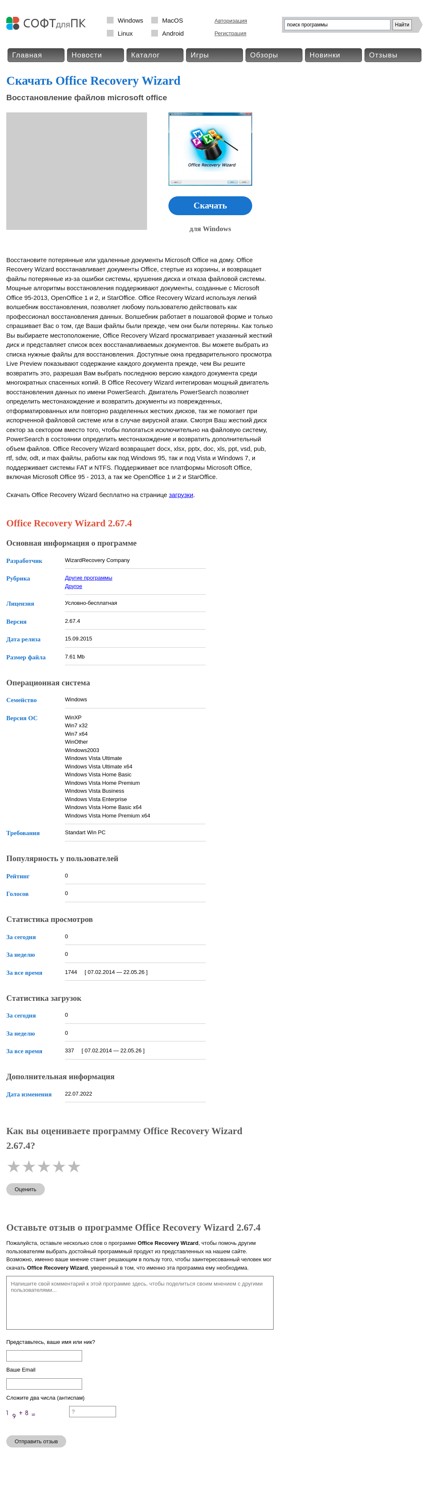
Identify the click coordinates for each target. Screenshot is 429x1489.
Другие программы (88, 578)
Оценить (25, 1189)
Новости (87, 55)
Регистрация (230, 33)
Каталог (145, 55)
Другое (73, 586)
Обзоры (264, 55)
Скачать (210, 205)
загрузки (181, 494)
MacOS (172, 20)
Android (173, 33)
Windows (130, 20)
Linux (125, 33)
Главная (27, 55)
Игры (200, 55)
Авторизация (230, 21)
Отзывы (383, 55)
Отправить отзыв (36, 1441)
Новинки (325, 55)
